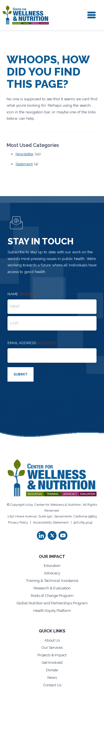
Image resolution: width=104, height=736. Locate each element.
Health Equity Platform (52, 610)
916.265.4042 (83, 522)
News (52, 677)
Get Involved (52, 662)
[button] (41, 535)
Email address (31, 343)
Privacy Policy (18, 522)
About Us (52, 640)
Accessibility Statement (51, 522)
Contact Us (52, 685)
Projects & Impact (52, 655)
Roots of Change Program (52, 595)
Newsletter (25, 154)
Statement (24, 164)
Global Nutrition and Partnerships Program (52, 603)
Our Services (52, 647)
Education (52, 565)
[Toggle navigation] (91, 15)
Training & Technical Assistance (52, 580)
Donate (52, 670)
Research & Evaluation (52, 588)
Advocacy (52, 573)
